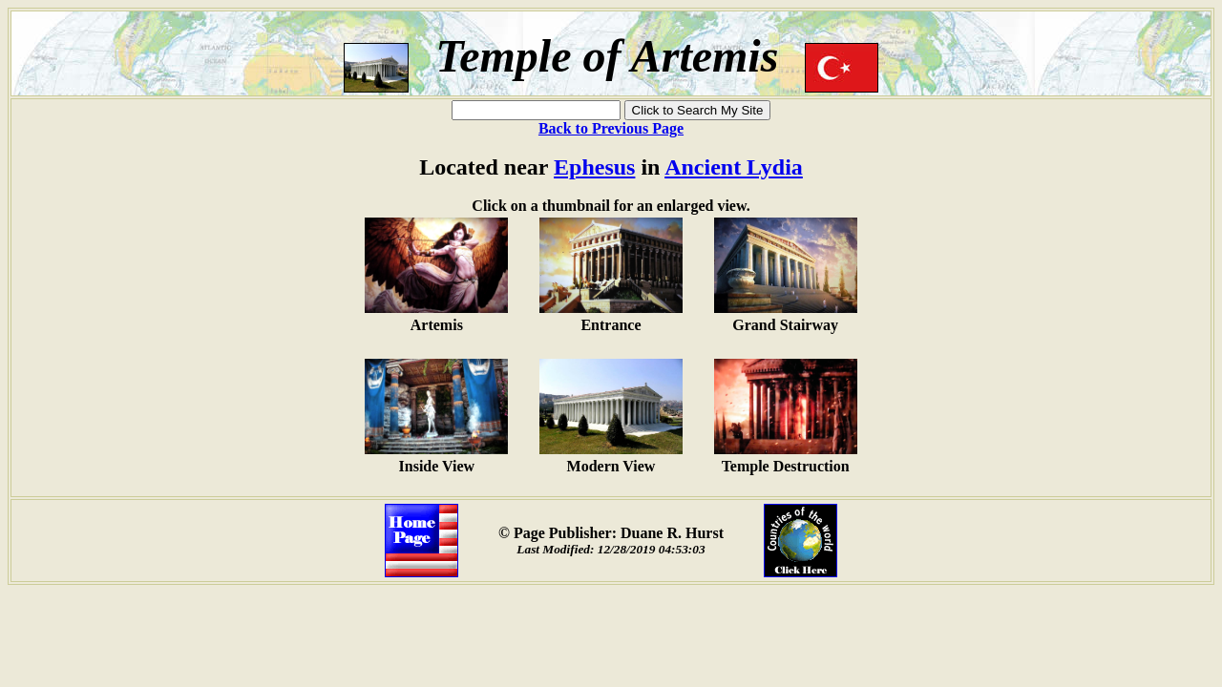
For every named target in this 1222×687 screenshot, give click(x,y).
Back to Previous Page (611, 128)
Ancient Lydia (733, 167)
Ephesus (594, 167)
